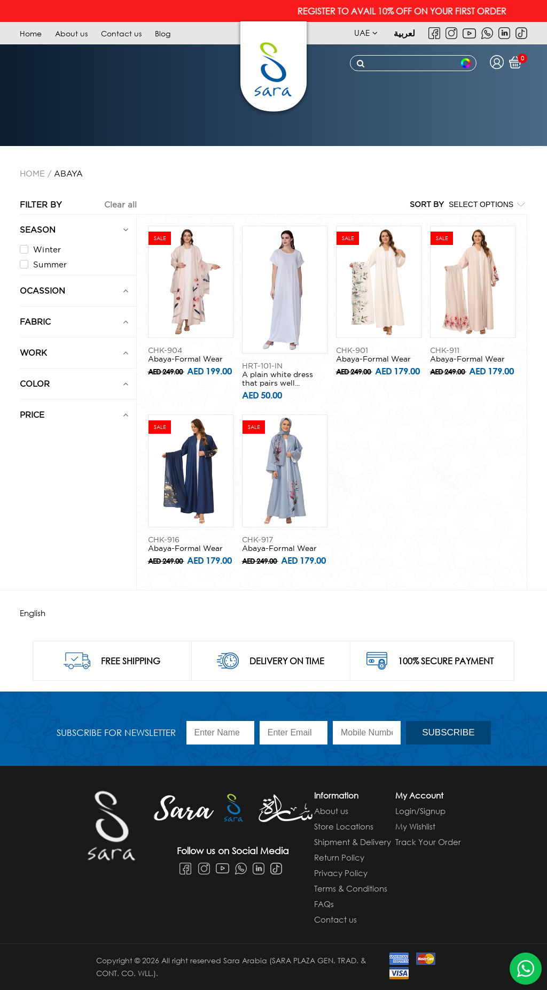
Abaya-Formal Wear (185, 359)
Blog (162, 33)
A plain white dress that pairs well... (277, 378)
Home (31, 33)
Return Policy (339, 857)
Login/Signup (420, 810)
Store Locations (343, 826)
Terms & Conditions (350, 888)
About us (71, 33)
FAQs (324, 904)
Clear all (120, 204)
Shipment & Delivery (352, 841)
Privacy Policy (341, 873)
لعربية (404, 33)
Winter (40, 249)
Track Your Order (428, 841)
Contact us (121, 33)
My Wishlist (415, 826)
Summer (43, 264)
